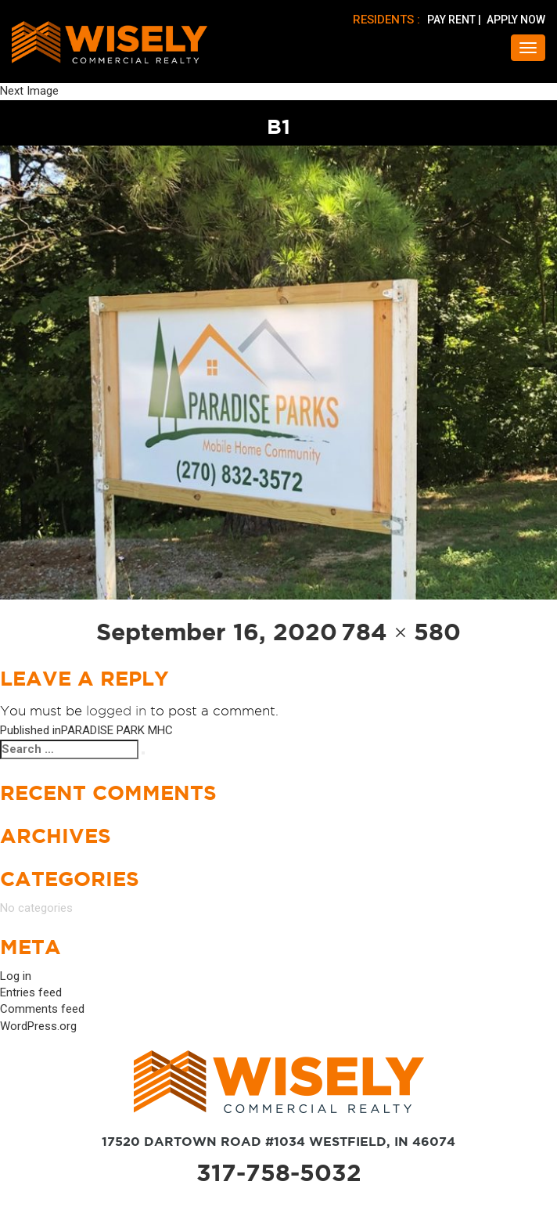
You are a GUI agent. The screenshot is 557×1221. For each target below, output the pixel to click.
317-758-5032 (278, 1172)
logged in (116, 711)
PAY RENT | (455, 19)
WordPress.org (38, 1026)
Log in (15, 976)
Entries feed (31, 992)
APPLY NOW (516, 19)
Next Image (29, 91)
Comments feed (42, 1009)
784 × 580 (401, 631)
